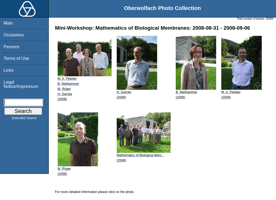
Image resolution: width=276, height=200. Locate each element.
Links (8, 70)
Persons (11, 46)
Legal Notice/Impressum (21, 84)
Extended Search (24, 119)
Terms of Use (16, 58)
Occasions (14, 35)
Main (8, 23)
